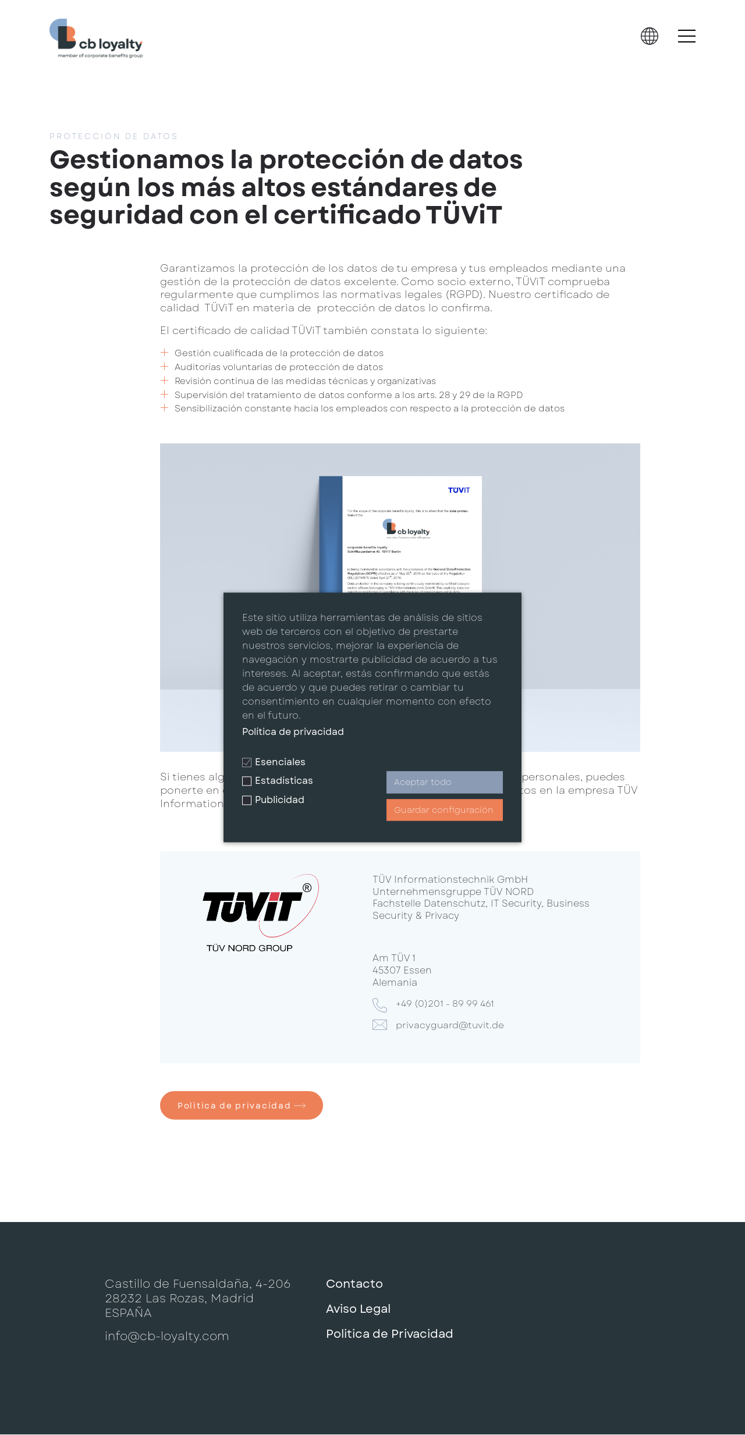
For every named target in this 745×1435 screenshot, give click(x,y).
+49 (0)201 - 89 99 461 (447, 1004)
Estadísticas (277, 781)
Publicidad (273, 800)
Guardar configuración (444, 810)
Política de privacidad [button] (293, 731)
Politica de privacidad (242, 1106)
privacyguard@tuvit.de (451, 1025)
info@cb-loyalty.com (167, 1337)
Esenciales (274, 762)
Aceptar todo (423, 782)
